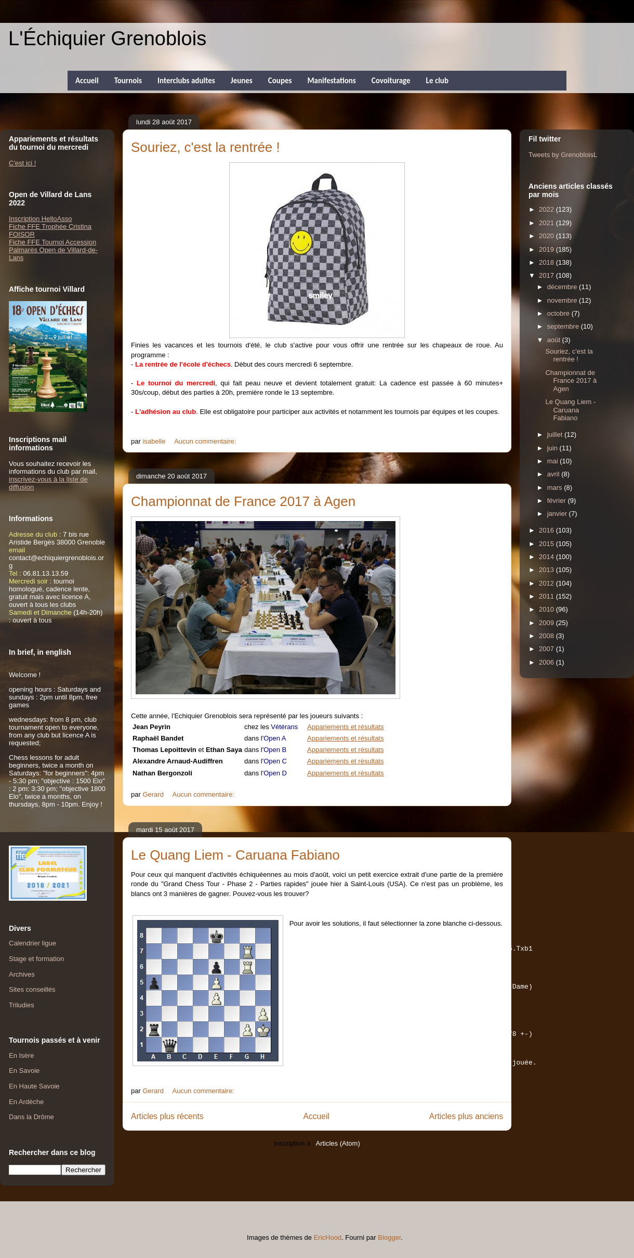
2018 (547, 262)
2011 (547, 596)
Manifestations (331, 80)
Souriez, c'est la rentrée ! (205, 147)
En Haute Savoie (34, 1086)
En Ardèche (26, 1102)
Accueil (87, 80)
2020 (547, 236)
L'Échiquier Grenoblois (107, 38)
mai (553, 461)
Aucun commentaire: (206, 441)
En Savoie (24, 1070)
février (557, 500)
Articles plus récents (167, 1130)
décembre (563, 287)
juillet (555, 434)
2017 (547, 275)
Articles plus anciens (466, 1130)
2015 (547, 544)
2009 (547, 623)
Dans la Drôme (31, 1117)
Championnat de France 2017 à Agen (243, 501)
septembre (564, 326)
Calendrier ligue (32, 943)
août (554, 340)
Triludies (21, 1005)
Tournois (128, 80)
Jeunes (242, 80)
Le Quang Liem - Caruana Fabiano (235, 855)
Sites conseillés (32, 989)
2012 (547, 583)
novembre (563, 300)
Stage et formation (36, 959)
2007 (547, 649)
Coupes (280, 80)
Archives (22, 974)
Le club (437, 80)
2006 (547, 662)
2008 (547, 636)
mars (555, 487)
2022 (547, 209)
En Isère (21, 1055)
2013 (547, 570)
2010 (547, 609)
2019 (547, 249)
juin (553, 448)
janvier (558, 513)
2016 (547, 530)
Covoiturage (391, 80)
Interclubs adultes (186, 80)
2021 (547, 223)
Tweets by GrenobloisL (563, 155)
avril (554, 474)
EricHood (327, 1237)
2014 (547, 557)
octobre (559, 313)
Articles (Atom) (337, 1158)
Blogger (389, 1237)
